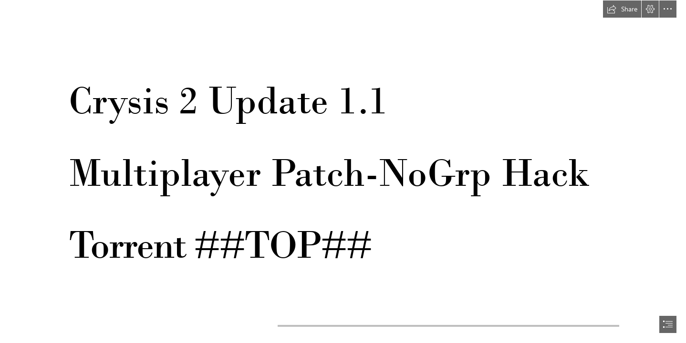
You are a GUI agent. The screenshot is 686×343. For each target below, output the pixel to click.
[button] (622, 9)
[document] (343, 171)
